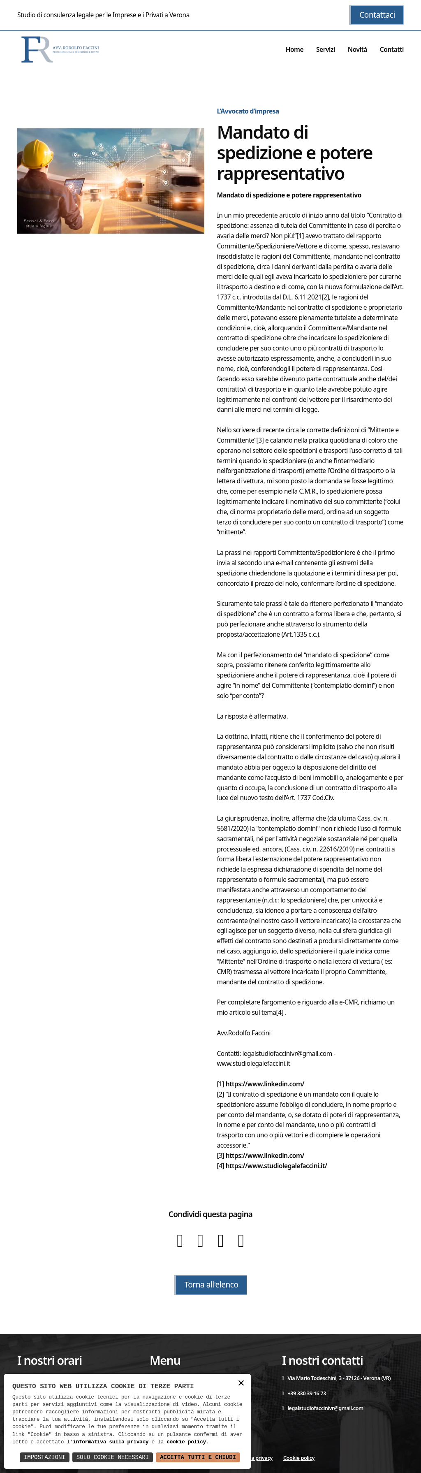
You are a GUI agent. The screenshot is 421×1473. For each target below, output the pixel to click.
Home (295, 49)
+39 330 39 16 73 (304, 1393)
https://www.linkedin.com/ (265, 1083)
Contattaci (377, 14)
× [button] (241, 1383)
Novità (357, 49)
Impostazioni (44, 1457)
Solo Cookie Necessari (112, 1457)
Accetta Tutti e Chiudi (198, 1457)
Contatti (392, 49)
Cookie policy (299, 1457)
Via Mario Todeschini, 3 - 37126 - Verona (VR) (336, 1378)
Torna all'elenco (211, 1284)
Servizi (325, 49)
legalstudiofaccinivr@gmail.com (322, 1408)
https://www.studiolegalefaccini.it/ (276, 1165)
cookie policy (186, 1442)
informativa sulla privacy (110, 1442)
